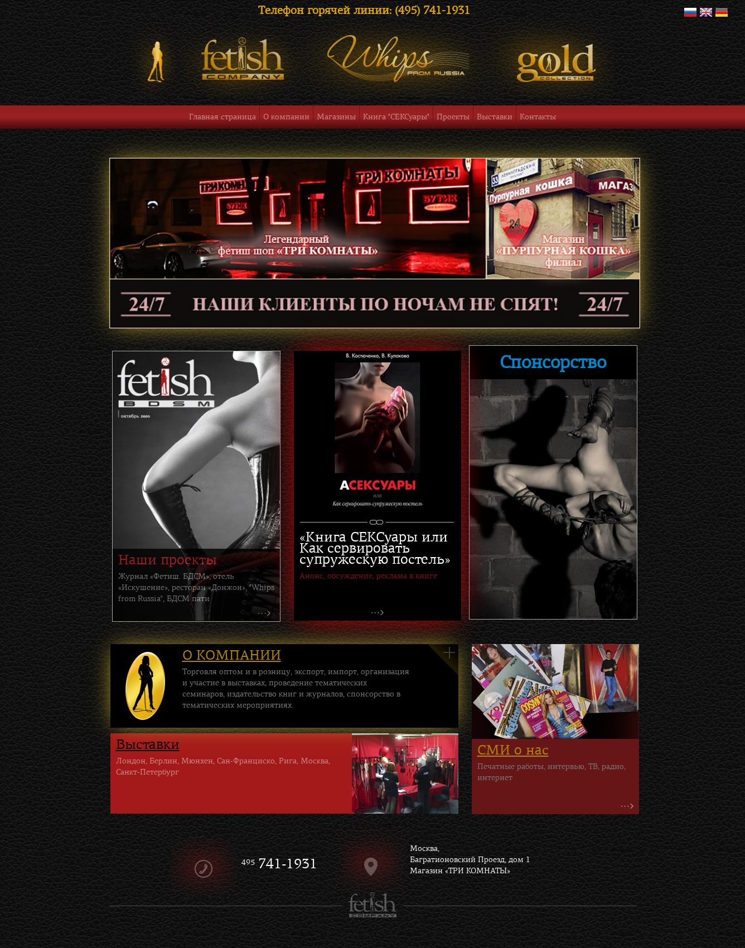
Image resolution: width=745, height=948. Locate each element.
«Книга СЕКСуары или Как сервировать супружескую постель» (375, 548)
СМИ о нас (513, 750)
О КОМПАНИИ (231, 655)
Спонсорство (553, 362)
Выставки (148, 744)
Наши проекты (167, 560)
